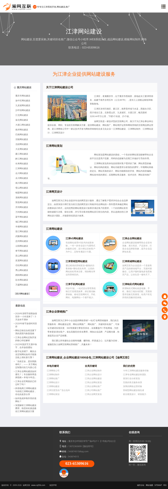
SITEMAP (158, 485)
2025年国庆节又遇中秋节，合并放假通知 (26, 346)
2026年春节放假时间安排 (26, 325)
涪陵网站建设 (21, 139)
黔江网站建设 (21, 158)
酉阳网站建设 (21, 275)
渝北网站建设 (21, 119)
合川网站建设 (21, 173)
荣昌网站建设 (21, 202)
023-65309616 (76, 463)
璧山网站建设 (21, 187)
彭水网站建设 (21, 279)
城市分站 (140, 485)
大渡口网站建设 (22, 124)
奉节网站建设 (21, 250)
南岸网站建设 (21, 129)
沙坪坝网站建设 (22, 110)
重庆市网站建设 (22, 95)
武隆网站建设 (21, 236)
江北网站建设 (21, 115)
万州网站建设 (21, 212)
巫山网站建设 (21, 255)
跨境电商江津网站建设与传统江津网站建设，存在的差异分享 (25, 391)
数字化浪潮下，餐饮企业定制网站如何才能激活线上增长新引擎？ (25, 354)
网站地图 (149, 485)
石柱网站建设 (21, 265)
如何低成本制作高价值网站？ (25, 400)
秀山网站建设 (21, 270)
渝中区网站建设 (22, 100)
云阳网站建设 (21, 245)
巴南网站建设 (21, 134)
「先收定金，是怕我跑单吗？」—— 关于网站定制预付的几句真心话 (26, 364)
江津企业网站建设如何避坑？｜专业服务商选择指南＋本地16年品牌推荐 (26, 374)
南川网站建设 (21, 182)
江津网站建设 (21, 168)
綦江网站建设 (21, 153)
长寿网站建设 (21, 163)
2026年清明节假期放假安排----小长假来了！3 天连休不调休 (26, 316)
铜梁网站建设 (21, 192)
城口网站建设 (21, 221)
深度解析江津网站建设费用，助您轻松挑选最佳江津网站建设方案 (25, 408)
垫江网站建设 (21, 231)
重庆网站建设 (24, 87)
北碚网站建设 (21, 144)
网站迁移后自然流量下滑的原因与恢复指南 (25, 332)
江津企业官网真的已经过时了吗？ (25, 383)
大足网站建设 (21, 149)
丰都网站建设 (21, 226)
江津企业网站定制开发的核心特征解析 (25, 339)
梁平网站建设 (21, 216)
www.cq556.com (38, 485)
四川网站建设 (22, 293)
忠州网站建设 (21, 241)
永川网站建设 (21, 178)
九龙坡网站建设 (22, 105)
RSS (164, 485)
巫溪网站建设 (21, 260)
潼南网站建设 (21, 197)
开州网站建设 (21, 207)
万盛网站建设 (21, 284)
